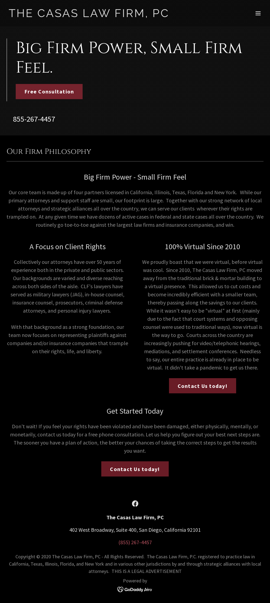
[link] (89, 15)
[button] (258, 13)
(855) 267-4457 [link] (135, 542)
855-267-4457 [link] (34, 119)
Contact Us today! (202, 385)
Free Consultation (49, 91)
